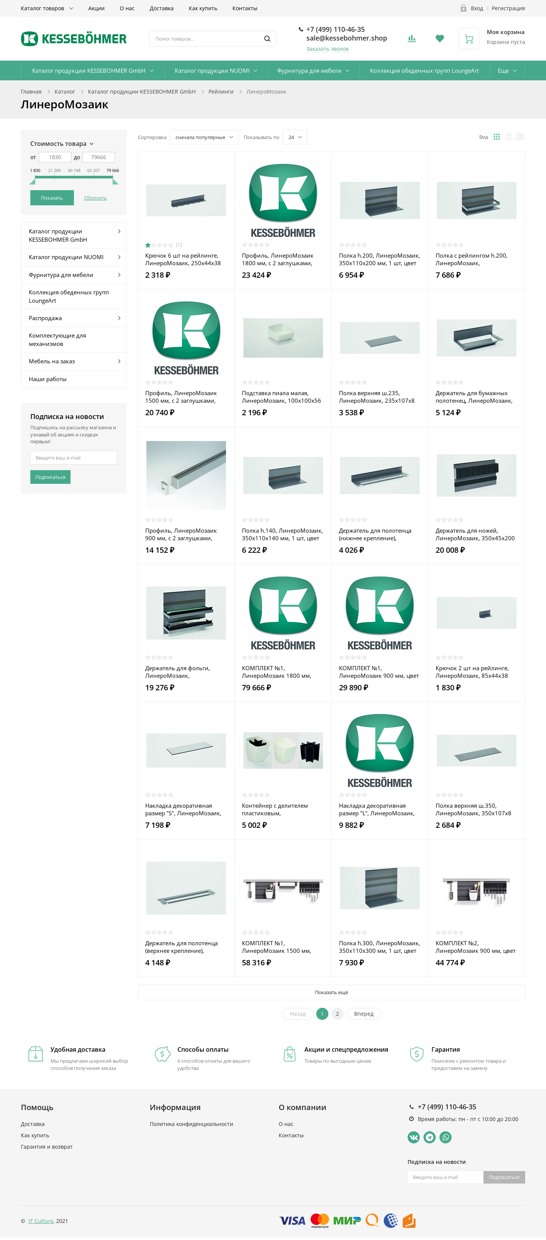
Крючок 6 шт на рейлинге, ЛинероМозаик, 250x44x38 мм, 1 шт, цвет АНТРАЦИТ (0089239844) (183, 259)
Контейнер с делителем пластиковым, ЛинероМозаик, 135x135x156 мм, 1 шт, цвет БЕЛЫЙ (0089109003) (280, 809)
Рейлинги (221, 91)
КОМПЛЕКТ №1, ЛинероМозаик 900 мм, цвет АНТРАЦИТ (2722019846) (379, 671)
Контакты (244, 8)
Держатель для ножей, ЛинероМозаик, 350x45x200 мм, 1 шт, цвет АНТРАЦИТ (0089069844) (475, 534)
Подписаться (50, 477)
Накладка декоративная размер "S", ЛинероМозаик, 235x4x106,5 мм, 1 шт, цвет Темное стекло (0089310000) (184, 809)
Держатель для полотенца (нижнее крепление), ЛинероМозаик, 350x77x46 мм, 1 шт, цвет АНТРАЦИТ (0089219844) (377, 534)
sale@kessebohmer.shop (346, 37)
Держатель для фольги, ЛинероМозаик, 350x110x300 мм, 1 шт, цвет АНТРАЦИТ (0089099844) (184, 671)
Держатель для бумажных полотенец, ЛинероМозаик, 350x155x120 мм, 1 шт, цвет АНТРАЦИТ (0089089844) (474, 396)
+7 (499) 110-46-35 (335, 29)
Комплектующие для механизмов (57, 339)
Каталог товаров (43, 8)
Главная (31, 91)
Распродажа (45, 318)
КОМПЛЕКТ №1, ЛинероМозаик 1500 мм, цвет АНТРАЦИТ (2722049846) (283, 946)
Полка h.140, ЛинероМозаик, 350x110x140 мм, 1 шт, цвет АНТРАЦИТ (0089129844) (282, 534)
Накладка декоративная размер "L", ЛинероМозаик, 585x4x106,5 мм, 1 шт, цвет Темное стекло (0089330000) (378, 809)
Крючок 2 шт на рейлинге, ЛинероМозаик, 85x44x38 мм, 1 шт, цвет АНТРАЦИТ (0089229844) (472, 671)
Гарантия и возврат (47, 1146)
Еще (503, 70)
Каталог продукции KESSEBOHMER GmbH (89, 70)
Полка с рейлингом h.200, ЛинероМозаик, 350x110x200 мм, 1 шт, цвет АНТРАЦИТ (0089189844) (474, 259)
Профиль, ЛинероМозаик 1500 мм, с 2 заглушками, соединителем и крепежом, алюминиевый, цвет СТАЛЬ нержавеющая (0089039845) (184, 396)
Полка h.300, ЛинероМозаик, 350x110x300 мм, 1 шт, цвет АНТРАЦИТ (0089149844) (379, 946)
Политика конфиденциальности (191, 1123)
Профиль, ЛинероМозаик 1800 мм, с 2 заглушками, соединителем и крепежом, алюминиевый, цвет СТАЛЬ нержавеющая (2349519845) (281, 259)
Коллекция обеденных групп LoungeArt (424, 70)
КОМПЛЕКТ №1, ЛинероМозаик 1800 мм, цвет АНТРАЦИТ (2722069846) (283, 671)
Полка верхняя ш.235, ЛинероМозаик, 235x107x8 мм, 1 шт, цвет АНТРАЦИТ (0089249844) (377, 396)
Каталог (65, 91)
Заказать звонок (327, 48)
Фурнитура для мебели (309, 70)
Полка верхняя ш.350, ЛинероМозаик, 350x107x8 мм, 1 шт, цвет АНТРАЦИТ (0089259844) (473, 809)
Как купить (203, 8)
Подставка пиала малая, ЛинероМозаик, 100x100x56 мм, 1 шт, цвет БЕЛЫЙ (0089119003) (281, 396)
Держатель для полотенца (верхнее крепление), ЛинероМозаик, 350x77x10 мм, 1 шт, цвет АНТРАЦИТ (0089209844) (183, 946)
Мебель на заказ (52, 361)
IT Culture (40, 1220)
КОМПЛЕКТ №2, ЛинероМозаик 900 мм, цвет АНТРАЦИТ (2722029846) (476, 946)
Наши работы (48, 379)
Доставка (162, 8)
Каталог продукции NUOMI (212, 70)
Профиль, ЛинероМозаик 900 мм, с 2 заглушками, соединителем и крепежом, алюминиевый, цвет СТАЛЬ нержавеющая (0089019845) (184, 534)
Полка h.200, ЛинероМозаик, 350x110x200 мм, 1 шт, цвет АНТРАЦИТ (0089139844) (379, 259)
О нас (127, 8)
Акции (96, 8)
